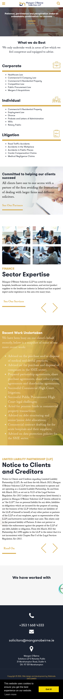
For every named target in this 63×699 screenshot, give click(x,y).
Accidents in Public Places (20, 150)
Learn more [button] (10, 694)
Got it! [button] (49, 689)
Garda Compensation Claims (22, 153)
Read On (9, 549)
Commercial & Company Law (22, 77)
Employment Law (16, 112)
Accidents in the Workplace (21, 146)
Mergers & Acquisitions (19, 90)
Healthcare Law (15, 74)
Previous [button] (50, 311)
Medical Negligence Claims (21, 156)
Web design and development (33, 676)
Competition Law (16, 84)
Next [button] (60, 311)
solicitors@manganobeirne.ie (31, 635)
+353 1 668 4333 (31, 620)
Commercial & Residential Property (25, 81)
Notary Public (14, 124)
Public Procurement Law (19, 87)
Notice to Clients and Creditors (26, 468)
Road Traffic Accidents (19, 143)
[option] (31, 266)
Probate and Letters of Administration (26, 118)
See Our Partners (12, 206)
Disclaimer (31, 678)
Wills (10, 121)
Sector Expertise (26, 274)
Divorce (11, 115)
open (3, 3)
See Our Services (14, 302)
